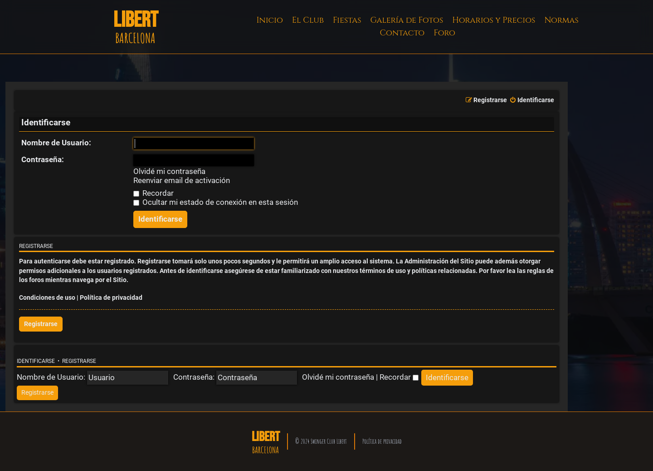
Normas (561, 20)
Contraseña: (42, 159)
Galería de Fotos (406, 20)
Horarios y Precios (493, 20)
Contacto (402, 33)
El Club (308, 20)
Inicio (270, 20)
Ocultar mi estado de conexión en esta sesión (215, 202)
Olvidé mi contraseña (169, 171)
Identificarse (36, 361)
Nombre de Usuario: (56, 142)
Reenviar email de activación (181, 180)
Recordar (153, 193)
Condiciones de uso (47, 298)
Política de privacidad (111, 298)
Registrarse (41, 324)
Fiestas (347, 20)
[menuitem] (531, 100)
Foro (444, 33)
